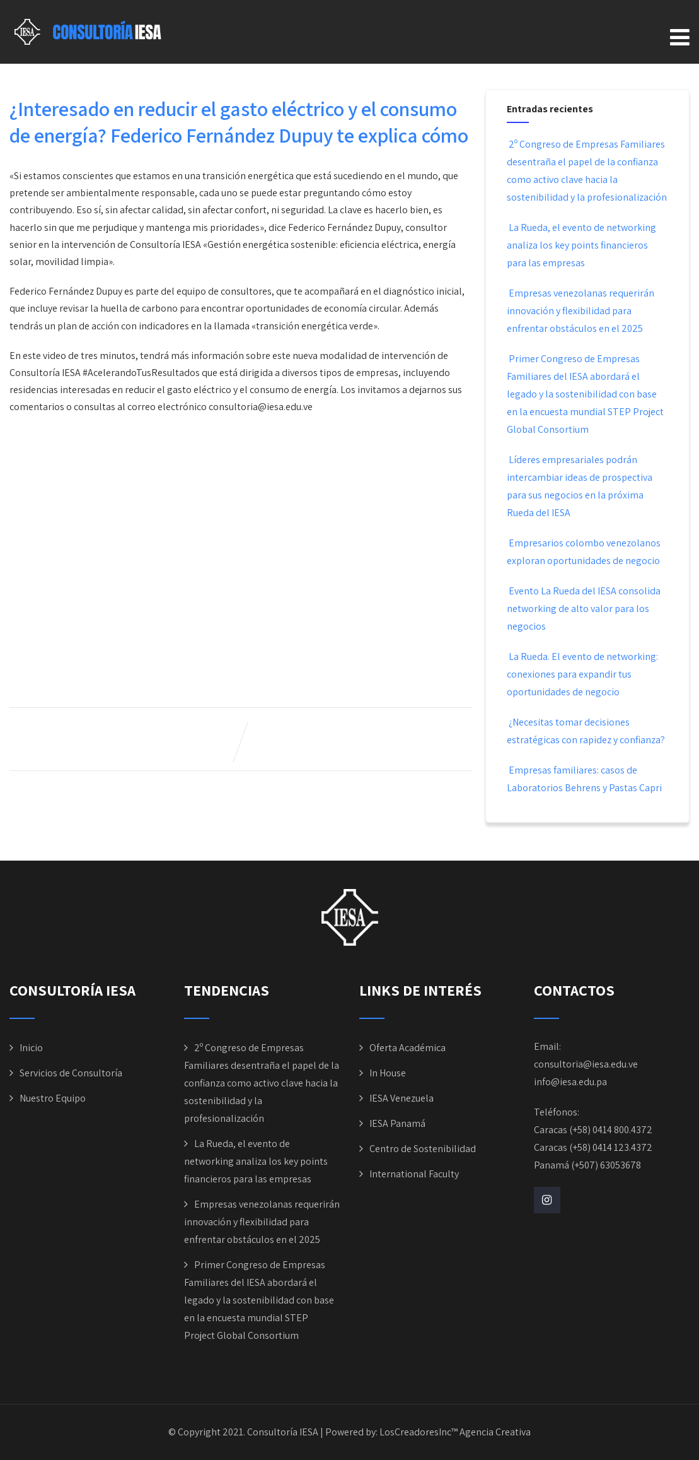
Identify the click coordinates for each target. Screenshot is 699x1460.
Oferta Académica (407, 1047)
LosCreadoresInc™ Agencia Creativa (455, 1432)
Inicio (31, 1047)
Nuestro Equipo (53, 1098)
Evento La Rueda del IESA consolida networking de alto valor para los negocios (584, 608)
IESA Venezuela (401, 1098)
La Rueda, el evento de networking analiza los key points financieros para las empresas (581, 245)
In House (387, 1073)
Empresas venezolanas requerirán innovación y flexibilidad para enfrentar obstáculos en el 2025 (580, 310)
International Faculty (414, 1173)
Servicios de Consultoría (71, 1073)
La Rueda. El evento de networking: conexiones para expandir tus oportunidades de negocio (582, 674)
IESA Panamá (397, 1123)
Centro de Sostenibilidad (422, 1148)
